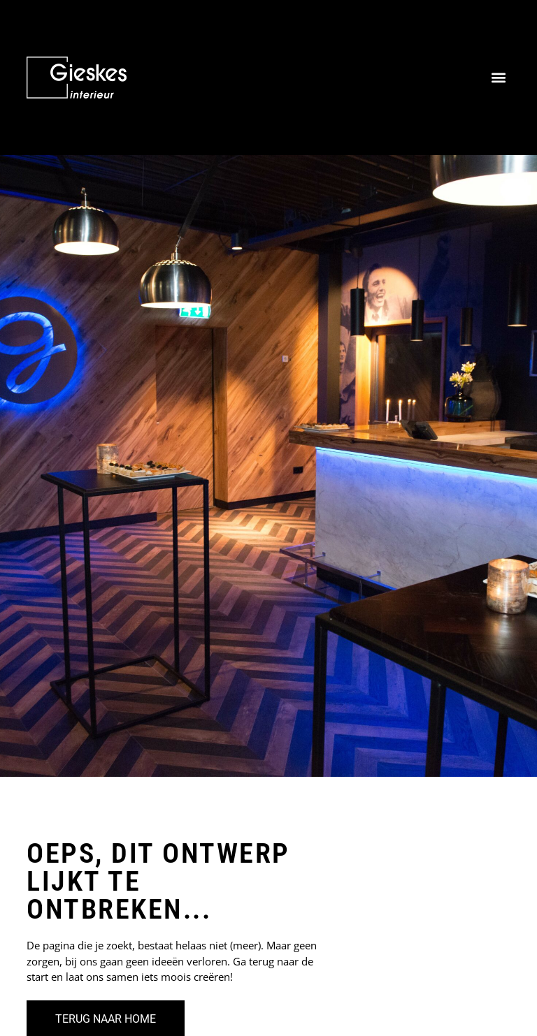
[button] (498, 77)
